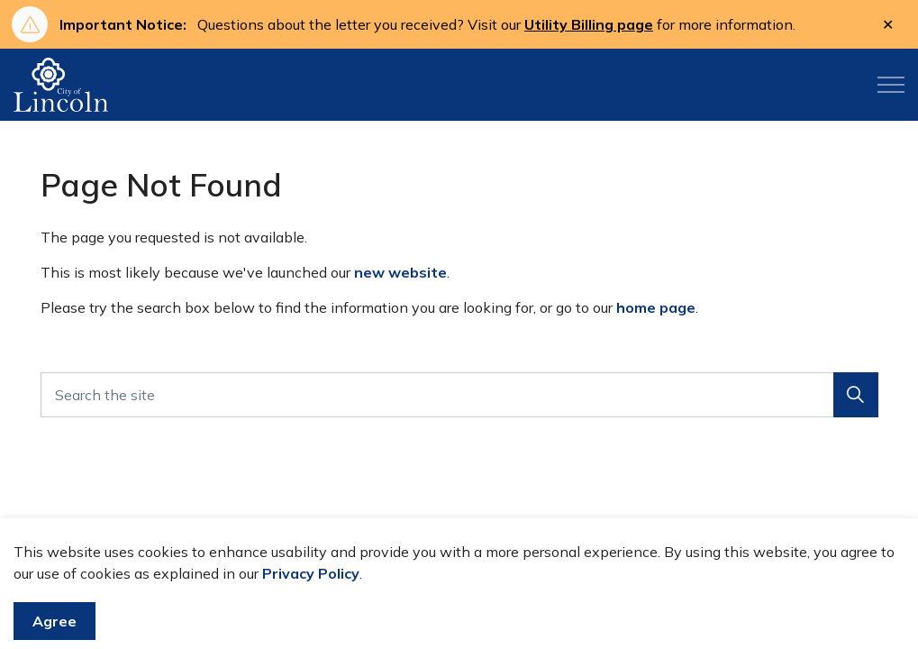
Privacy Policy (310, 608)
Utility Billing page (588, 24)
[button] (855, 394)
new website (400, 272)
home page (655, 307)
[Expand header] (891, 85)
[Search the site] (459, 394)
